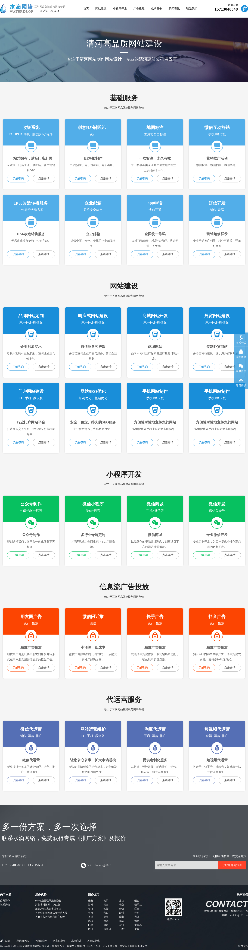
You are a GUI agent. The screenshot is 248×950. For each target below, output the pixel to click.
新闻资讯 (174, 8)
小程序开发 (120, 8)
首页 (86, 8)
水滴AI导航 (93, 940)
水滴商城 (76, 940)
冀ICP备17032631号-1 (88, 946)
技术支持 (243, 946)
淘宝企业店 (59, 940)
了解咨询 (18, 178)
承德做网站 (23, 940)
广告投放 (139, 8)
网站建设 (101, 8)
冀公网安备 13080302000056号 (131, 946)
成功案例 (156, 8)
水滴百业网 (41, 940)
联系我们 (191, 8)
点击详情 (43, 178)
